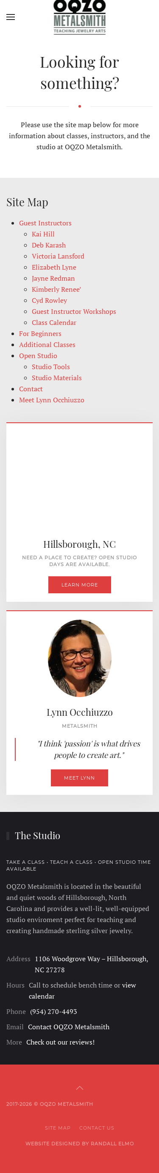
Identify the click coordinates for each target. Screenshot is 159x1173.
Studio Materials (57, 377)
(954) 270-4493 (53, 1011)
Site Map (58, 1128)
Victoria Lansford (58, 256)
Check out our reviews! (60, 1042)
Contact (31, 388)
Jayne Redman (53, 278)
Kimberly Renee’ (56, 289)
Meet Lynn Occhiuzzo (51, 399)
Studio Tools (51, 366)
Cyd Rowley (49, 300)
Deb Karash (49, 245)
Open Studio (38, 355)
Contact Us (96, 1128)
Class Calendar (54, 322)
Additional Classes (47, 344)
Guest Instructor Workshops (74, 311)
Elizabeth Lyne (54, 267)
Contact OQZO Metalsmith (68, 1026)
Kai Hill (43, 234)
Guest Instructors (45, 223)
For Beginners (40, 333)
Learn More (79, 585)
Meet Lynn (79, 778)
